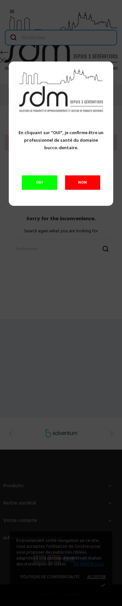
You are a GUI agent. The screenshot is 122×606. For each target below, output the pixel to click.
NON (82, 182)
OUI (39, 182)
